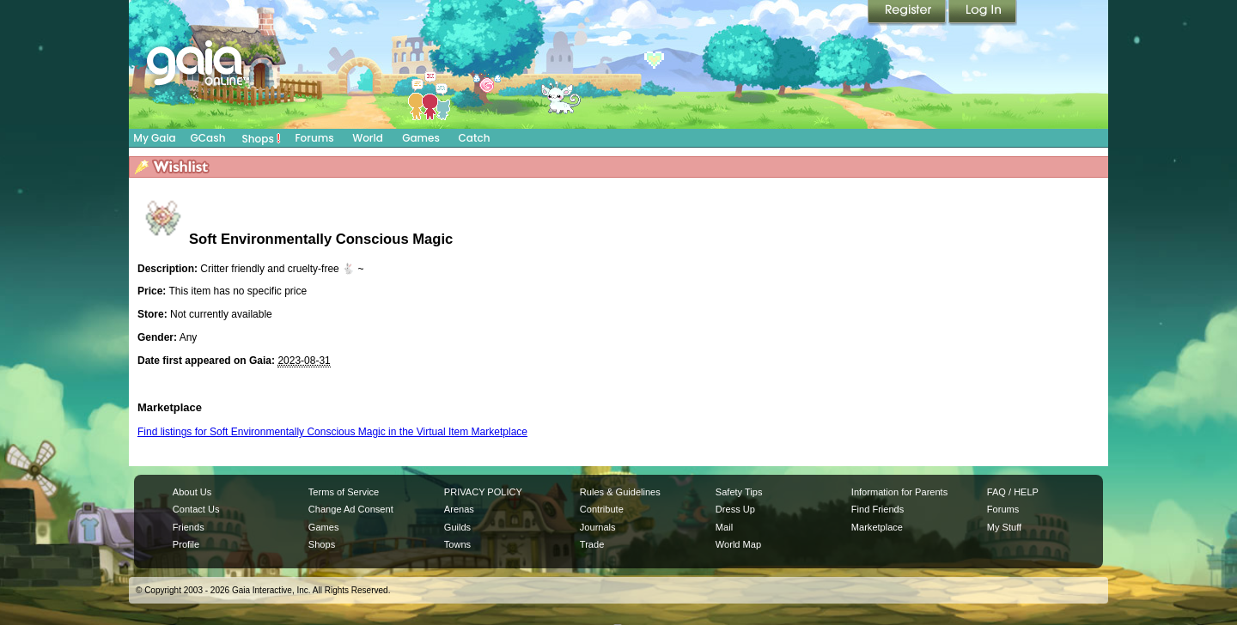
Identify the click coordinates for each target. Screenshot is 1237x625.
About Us (192, 492)
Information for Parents (899, 492)
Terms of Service (343, 492)
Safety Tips (739, 492)
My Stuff (1004, 527)
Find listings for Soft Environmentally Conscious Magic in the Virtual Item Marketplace (332, 432)
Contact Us (196, 509)
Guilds (457, 527)
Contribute (602, 509)
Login (982, 13)
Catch (475, 137)
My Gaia (154, 137)
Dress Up (735, 509)
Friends (188, 527)
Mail (724, 527)
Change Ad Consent (350, 509)
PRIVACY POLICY (483, 492)
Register (908, 13)
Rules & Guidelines (620, 492)
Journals (598, 527)
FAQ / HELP (1013, 492)
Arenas (459, 509)
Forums (314, 137)
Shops (261, 138)
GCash (208, 137)
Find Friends (877, 509)
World (367, 137)
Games (421, 137)
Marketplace (877, 527)
